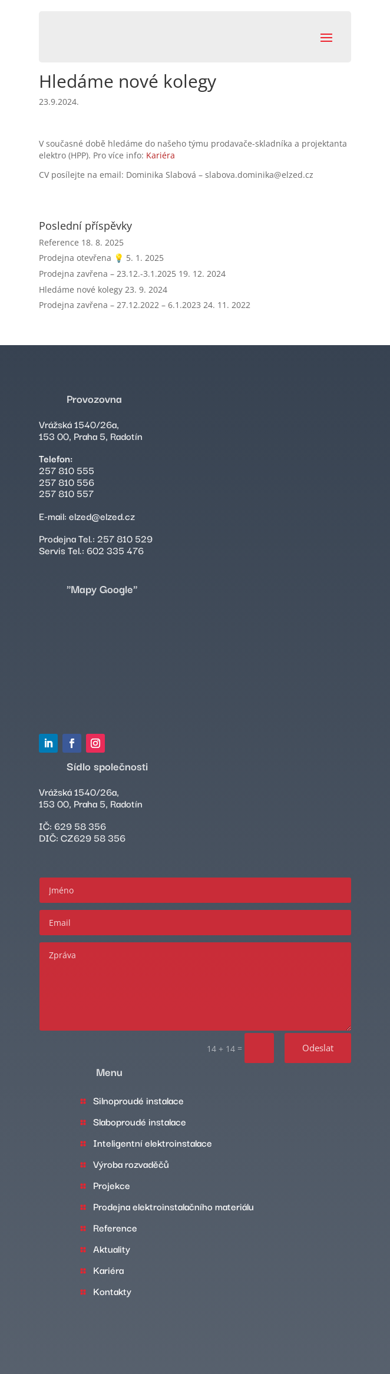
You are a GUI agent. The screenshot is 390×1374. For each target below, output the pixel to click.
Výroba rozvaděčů (131, 1163)
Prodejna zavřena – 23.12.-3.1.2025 (107, 273)
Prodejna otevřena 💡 (81, 257)
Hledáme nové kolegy (81, 289)
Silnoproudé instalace (138, 1100)
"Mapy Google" (102, 588)
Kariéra (160, 155)
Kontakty (112, 1291)
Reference (59, 242)
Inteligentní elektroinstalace (152, 1142)
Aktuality (111, 1248)
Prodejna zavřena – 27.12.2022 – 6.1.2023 (120, 304)
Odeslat (317, 1048)
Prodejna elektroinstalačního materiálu (173, 1206)
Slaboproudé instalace (139, 1121)
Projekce (111, 1185)
